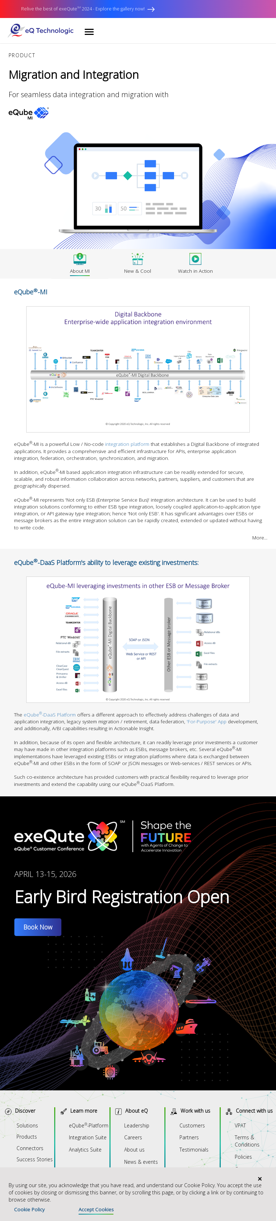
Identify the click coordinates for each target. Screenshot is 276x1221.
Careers (133, 1137)
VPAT (240, 1125)
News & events (141, 1161)
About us (134, 1149)
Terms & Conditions (247, 1141)
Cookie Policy (29, 1209)
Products (27, 1136)
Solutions (27, 1125)
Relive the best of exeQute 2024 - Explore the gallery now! (88, 9)
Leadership (136, 1125)
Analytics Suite (85, 1149)
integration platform (127, 444)
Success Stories (35, 1159)
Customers (192, 1125)
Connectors (30, 1148)
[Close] (259, 1179)
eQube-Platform (88, 1125)
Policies (243, 1156)
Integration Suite (88, 1137)
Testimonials (194, 1149)
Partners (189, 1137)
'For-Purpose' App (206, 721)
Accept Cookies (96, 1209)
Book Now (37, 927)
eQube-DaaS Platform (50, 714)
